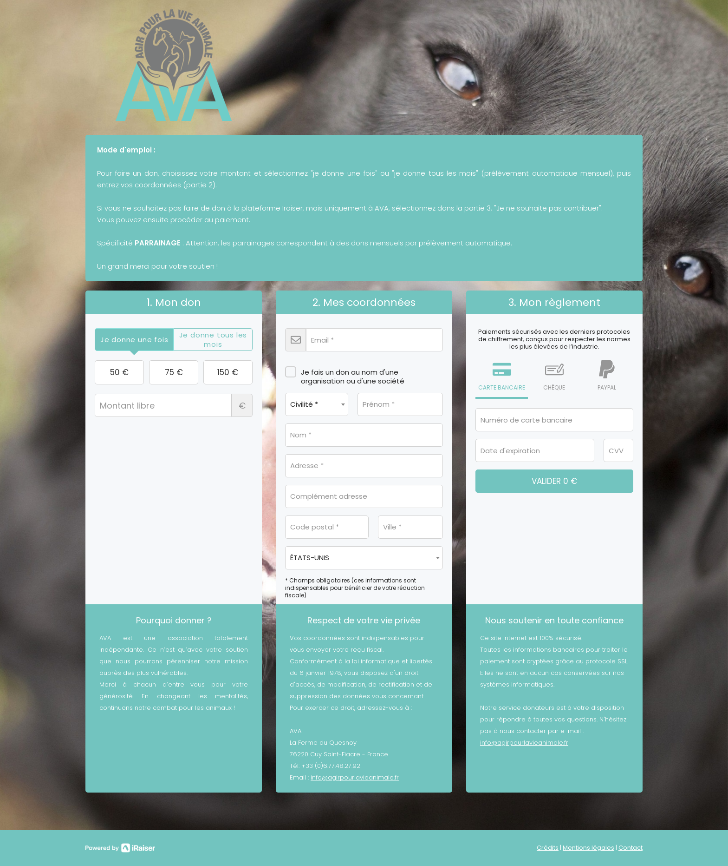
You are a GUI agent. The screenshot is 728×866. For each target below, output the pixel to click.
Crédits (548, 847)
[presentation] (134, 339)
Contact (630, 847)
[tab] (134, 339)
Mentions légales (588, 847)
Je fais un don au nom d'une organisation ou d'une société (344, 373)
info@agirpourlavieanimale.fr (355, 777)
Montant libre (174, 405)
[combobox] (316, 404)
